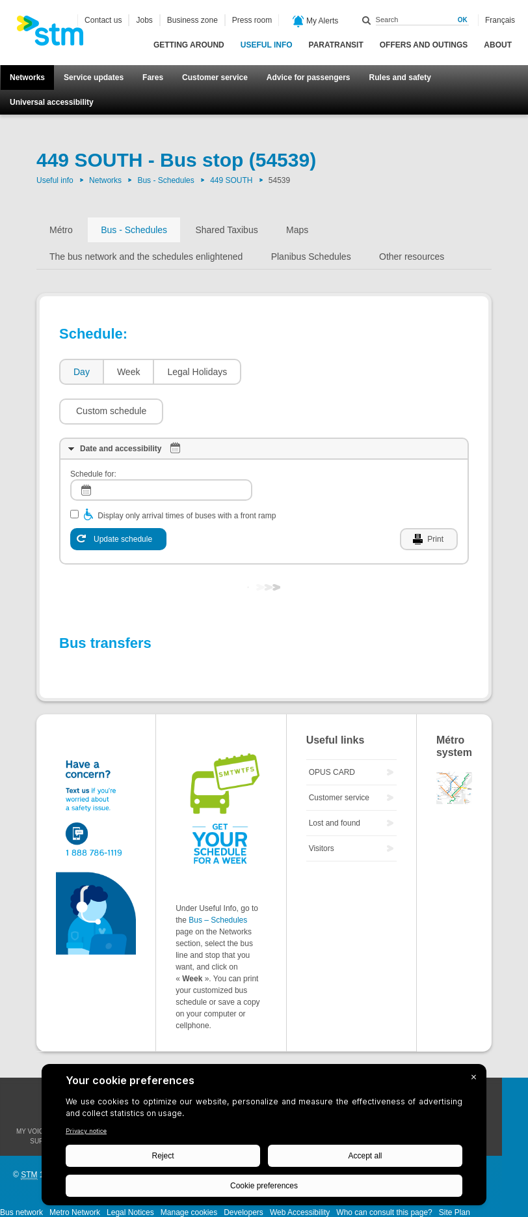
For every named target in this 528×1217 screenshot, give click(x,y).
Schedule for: (93, 435)
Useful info (267, 44)
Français (500, 20)
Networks (27, 77)
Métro (61, 230)
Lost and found (334, 784)
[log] (161, 451)
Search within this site (366, 20)
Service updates (94, 77)
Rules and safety (400, 77)
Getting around (188, 44)
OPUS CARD (332, 733)
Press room (252, 20)
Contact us (103, 20)
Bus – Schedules (218, 881)
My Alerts (316, 21)
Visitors (321, 809)
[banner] (56, 34)
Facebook (515, 1052)
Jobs (144, 20)
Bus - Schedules (165, 180)
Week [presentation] (128, 372)
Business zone (192, 20)
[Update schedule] (118, 500)
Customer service (215, 77)
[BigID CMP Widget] (264, 1138)
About (498, 44)
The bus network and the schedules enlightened (146, 256)
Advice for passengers (308, 77)
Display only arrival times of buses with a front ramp (187, 476)
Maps (297, 230)
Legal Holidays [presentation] (197, 372)
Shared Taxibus (226, 230)
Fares (152, 77)
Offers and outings (424, 44)
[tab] (81, 372)
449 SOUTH (231, 180)
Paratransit (336, 44)
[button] (300, 372)
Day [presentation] (81, 372)
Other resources (411, 256)
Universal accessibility (52, 102)
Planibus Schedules (311, 256)
